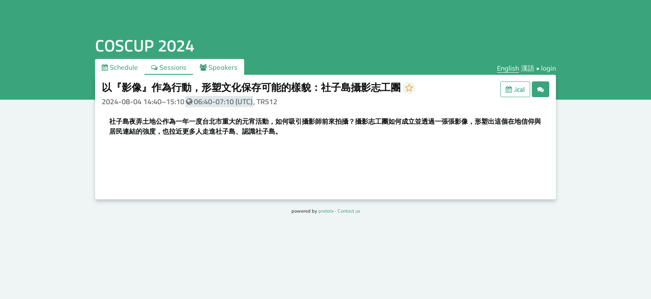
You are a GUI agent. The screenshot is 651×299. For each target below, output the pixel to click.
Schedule (120, 67)
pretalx (326, 211)
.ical (515, 89)
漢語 (527, 68)
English (508, 68)
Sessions (168, 67)
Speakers (218, 67)
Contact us (349, 211)
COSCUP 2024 (144, 45)
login (548, 68)
